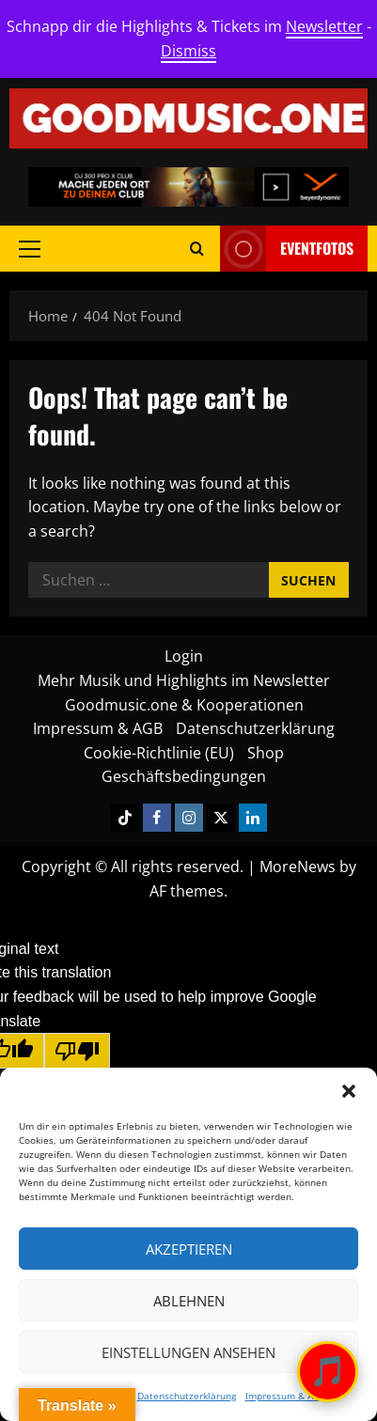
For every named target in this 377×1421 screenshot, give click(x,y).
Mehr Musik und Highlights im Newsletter (184, 680)
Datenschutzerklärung (186, 1395)
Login (184, 656)
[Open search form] (197, 248)
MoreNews (297, 866)
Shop (265, 752)
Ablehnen (189, 1300)
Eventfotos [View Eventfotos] (286, 249)
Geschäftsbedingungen (184, 776)
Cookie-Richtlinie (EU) (159, 752)
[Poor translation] (77, 1051)
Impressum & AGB (285, 1395)
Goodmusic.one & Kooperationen (184, 705)
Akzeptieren (189, 1249)
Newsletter (324, 26)
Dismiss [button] (188, 50)
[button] (348, 1091)
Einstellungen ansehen (188, 1352)
